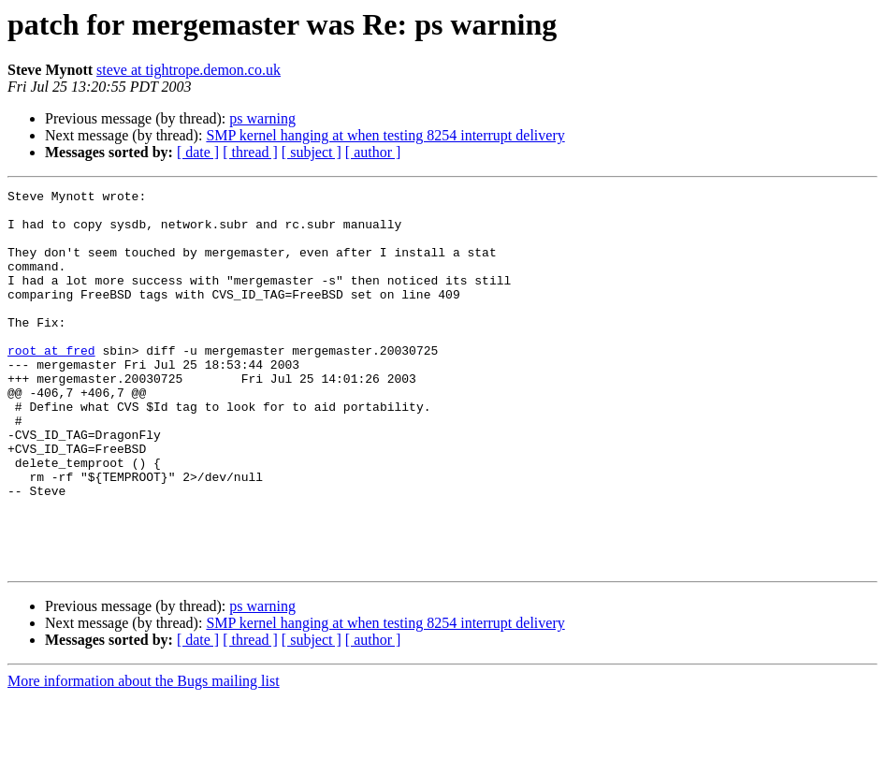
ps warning (262, 118)
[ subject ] (311, 152)
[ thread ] (250, 152)
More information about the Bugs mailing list (143, 757)
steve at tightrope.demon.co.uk (188, 70)
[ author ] (373, 152)
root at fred (51, 383)
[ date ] (198, 152)
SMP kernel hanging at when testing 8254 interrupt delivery (385, 135)
